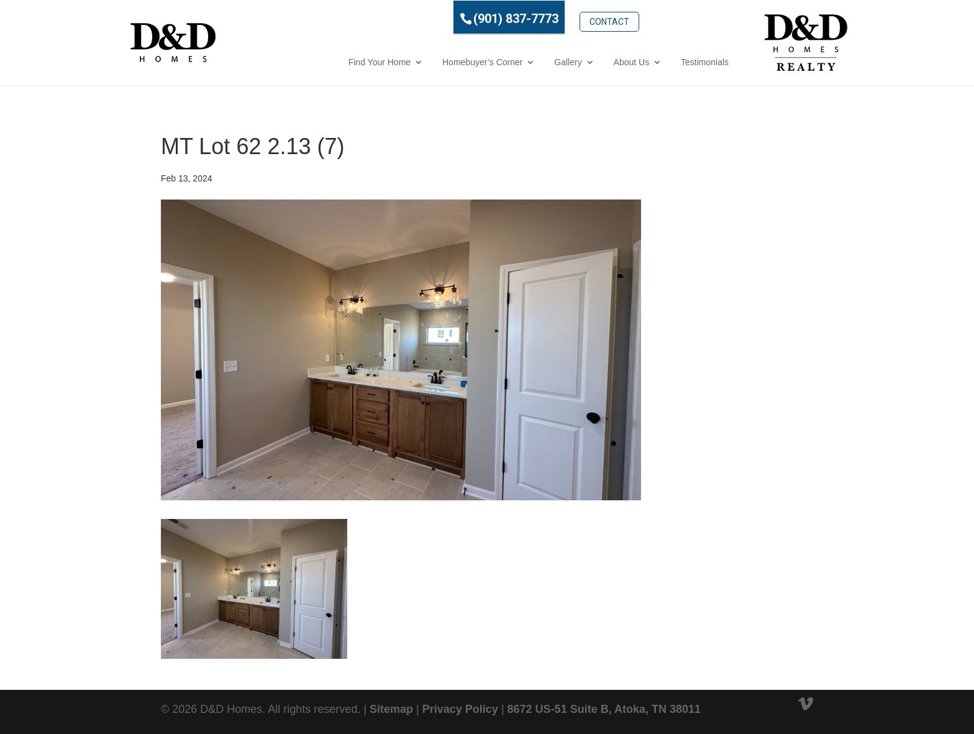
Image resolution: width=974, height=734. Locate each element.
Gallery (512, 62)
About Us (576, 62)
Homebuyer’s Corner (427, 62)
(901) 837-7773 (460, 18)
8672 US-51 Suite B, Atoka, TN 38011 (604, 708)
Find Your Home (324, 62)
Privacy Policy (460, 708)
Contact (554, 17)
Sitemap (391, 708)
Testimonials (649, 62)
